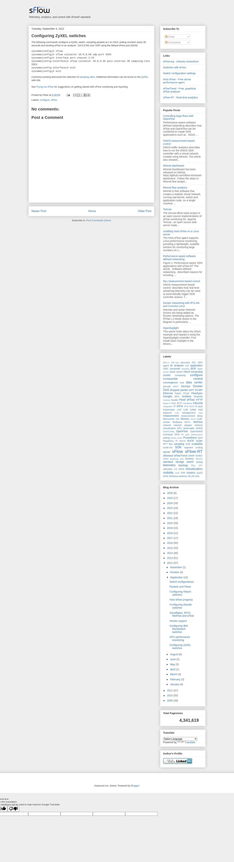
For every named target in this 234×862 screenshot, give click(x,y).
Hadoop (166, 400)
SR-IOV (199, 459)
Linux (193, 409)
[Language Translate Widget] (180, 739)
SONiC (199, 455)
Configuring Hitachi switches (180, 593)
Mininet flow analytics (175, 187)
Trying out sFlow (45, 86)
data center (194, 382)
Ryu (171, 444)
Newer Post (38, 211)
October (175, 572)
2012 (170, 562)
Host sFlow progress (181, 599)
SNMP (191, 455)
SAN (188, 444)
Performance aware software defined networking (179, 258)
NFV (179, 428)
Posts (170, 36)
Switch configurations (181, 581)
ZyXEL (144, 77)
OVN (176, 434)
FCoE (186, 393)
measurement (171, 415)
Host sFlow (187, 399)
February (175, 679)
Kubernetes (169, 409)
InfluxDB (198, 403)
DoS (166, 390)
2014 (170, 553)
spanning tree (176, 459)
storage (180, 461)
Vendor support (178, 620)
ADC (200, 362)
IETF (179, 403)
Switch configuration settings (179, 73)
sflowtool (168, 455)
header (174, 400)
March (174, 674)
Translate (186, 742)
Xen (197, 476)
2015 (170, 547)
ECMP (199, 389)
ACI (194, 362)
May (173, 664)
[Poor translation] (13, 809)
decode (167, 386)
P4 (182, 434)
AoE (187, 366)
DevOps (185, 386)
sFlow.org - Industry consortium (181, 61)
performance (197, 434)
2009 (170, 700)
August (174, 654)
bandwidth (175, 368)
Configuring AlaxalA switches (180, 606)
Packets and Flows (180, 586)
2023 (170, 508)
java (200, 406)
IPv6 (186, 406)
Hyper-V (167, 403)
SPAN (166, 459)
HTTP (199, 399)
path (187, 434)
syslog (199, 462)
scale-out (167, 447)
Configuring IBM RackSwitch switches (178, 628)
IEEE (173, 403)
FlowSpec (197, 393)
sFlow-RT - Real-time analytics (180, 97)
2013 (170, 558)
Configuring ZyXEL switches (58, 35)
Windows (173, 476)
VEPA (181, 469)
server (166, 451)
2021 (170, 518)
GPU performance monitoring (179, 638)
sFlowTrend (180, 455)
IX (196, 406)
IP (174, 406)
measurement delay (192, 416)
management (188, 413)
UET (201, 465)
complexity (180, 375)
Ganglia (167, 396)
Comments (173, 42)
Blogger (135, 785)
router (199, 440)
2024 (170, 503)
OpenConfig (168, 431)
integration (168, 406)
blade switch (176, 372)
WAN (165, 476)
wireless (183, 476)
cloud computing (193, 371)
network (167, 425)
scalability (197, 443)
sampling (179, 443)
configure (45, 100)
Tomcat (167, 209)
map (201, 413)
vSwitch (190, 472)
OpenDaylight (171, 328)
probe (179, 438)
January (175, 684)
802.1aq (175, 362)
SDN (178, 447)
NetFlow (198, 421)
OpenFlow (182, 431)
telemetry (169, 465)
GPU (176, 396)
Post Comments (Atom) (98, 220)
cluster (167, 375)
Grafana (186, 396)
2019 (170, 528)
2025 (170, 498)
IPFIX (180, 406)
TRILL (193, 465)
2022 (170, 513)
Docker (198, 386)
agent (166, 365)
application (196, 365)
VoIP (177, 473)
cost (182, 382)
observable (189, 428)
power (173, 438)
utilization (168, 469)
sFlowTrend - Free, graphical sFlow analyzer (179, 90)
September (176, 577)
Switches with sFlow (174, 67)
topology (183, 465)
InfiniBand (187, 403)
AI (171, 365)
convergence (170, 382)
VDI (175, 469)
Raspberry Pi (170, 441)
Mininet (185, 418)
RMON (182, 441)
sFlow (54, 100)
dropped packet (179, 389)
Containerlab (170, 378)
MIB (177, 419)
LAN (186, 409)
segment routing (193, 447)
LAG (179, 409)
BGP (193, 368)
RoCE (190, 440)
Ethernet (168, 393)
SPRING (189, 459)
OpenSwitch (196, 431)
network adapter (183, 425)
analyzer (179, 365)
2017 (170, 538)
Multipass (177, 422)
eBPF (192, 390)
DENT (176, 386)
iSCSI (191, 406)
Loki (177, 413)
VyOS (200, 473)
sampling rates (87, 77)
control (198, 378)
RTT (165, 444)
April (173, 669)
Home (92, 211)
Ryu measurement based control (181, 281)
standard (168, 461)
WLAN (191, 476)
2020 (170, 523)
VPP (183, 473)
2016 (170, 543)
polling (166, 438)
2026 (170, 493)
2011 (170, 690)
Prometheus (190, 437)
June (173, 659)
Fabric (178, 393)
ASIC (165, 368)
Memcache (168, 419)
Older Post (144, 211)
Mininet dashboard (173, 165)
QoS (200, 438)
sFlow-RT (194, 451)
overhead (168, 434)
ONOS (199, 428)
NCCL (187, 422)
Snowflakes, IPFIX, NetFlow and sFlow (181, 614)
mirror (193, 419)
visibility (168, 472)
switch (190, 461)
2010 (170, 695)
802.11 (166, 362)
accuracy (185, 362)
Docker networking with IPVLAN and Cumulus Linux (181, 304)
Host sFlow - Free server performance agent (177, 81)
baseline (185, 369)
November (176, 567)
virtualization (194, 469)
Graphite (198, 396)
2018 (170, 533)
